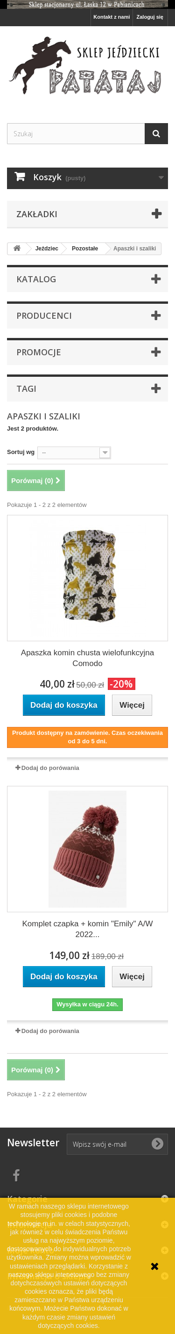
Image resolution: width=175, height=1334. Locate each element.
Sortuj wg (21, 451)
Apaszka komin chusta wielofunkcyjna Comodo (87, 658)
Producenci (44, 315)
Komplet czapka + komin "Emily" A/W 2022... (87, 929)
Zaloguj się (150, 17)
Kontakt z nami (111, 17)
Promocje (38, 352)
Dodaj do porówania (50, 767)
